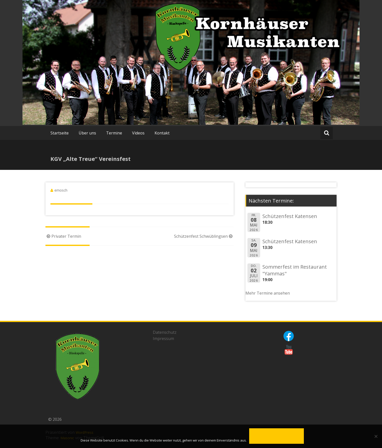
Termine (114, 133)
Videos (138, 133)
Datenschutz (165, 332)
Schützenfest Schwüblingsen (204, 236)
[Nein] (375, 436)
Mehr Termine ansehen (267, 293)
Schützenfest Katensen (289, 216)
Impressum (163, 338)
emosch (60, 190)
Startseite (59, 133)
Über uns (87, 133)
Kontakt (162, 133)
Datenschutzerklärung (276, 440)
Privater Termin (63, 236)
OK (276, 433)
